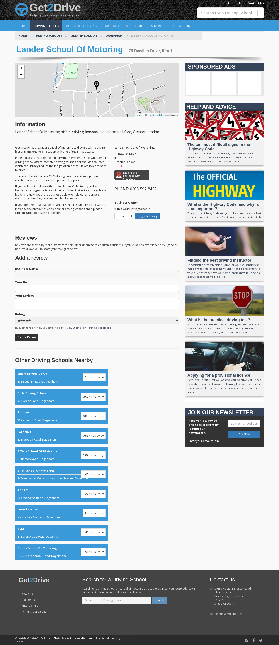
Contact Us (255, 3)
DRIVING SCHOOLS (49, 35)
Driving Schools (46, 26)
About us (26, 594)
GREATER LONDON (84, 35)
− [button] (21, 75)
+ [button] (21, 68)
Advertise (158, 26)
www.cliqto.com (84, 638)
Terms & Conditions (32, 611)
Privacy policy (28, 606)
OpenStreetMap (156, 115)
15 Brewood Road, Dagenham (61, 436)
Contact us (27, 600)
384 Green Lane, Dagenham (61, 397)
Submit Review (27, 337)
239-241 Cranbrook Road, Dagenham (61, 552)
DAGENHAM (114, 35)
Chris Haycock (62, 638)
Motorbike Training (81, 26)
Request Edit (124, 216)
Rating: (97, 318)
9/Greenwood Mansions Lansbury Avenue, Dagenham (61, 474)
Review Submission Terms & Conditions (87, 327)
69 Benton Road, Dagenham (61, 455)
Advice (139, 26)
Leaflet (139, 115)
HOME (23, 35)
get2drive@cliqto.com (228, 614)
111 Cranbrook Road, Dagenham (61, 532)
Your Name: (97, 286)
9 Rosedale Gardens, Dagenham (61, 513)
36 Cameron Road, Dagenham (61, 416)
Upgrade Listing (147, 216)
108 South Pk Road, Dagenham (61, 377)
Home (23, 26)
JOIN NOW (244, 434)
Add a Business (183, 26)
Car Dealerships (115, 26)
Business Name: (97, 272)
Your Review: (97, 301)
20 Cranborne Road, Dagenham (61, 494)
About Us (234, 3)
